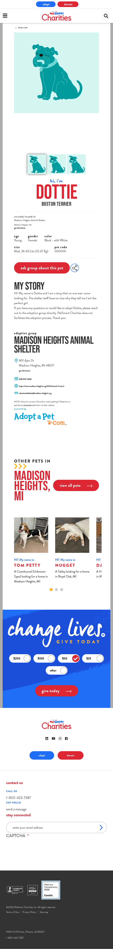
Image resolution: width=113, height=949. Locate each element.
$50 (70, 658)
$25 (95, 658)
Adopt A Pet (22, 27)
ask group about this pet (42, 268)
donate (68, 4)
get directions (19, 228)
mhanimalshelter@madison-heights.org (35, 393)
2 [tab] (56, 589)
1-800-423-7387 (18, 797)
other (58, 670)
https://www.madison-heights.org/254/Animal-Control (41, 386)
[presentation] (33, 845)
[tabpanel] (32, 550)
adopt (46, 4)
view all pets (76, 485)
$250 (22, 658)
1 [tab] (51, 589)
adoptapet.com (29, 405)
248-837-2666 (25, 379)
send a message (16, 809)
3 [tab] (61, 589)
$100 (46, 658)
